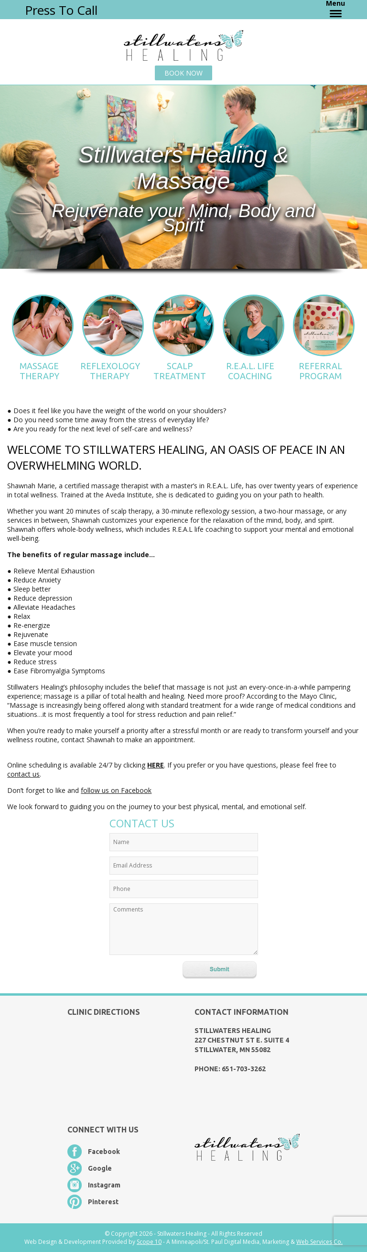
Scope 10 (149, 1242)
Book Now (183, 72)
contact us (23, 774)
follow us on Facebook (116, 790)
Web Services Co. (319, 1242)
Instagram (104, 1185)
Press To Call (61, 10)
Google (100, 1168)
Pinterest (103, 1202)
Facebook (104, 1151)
